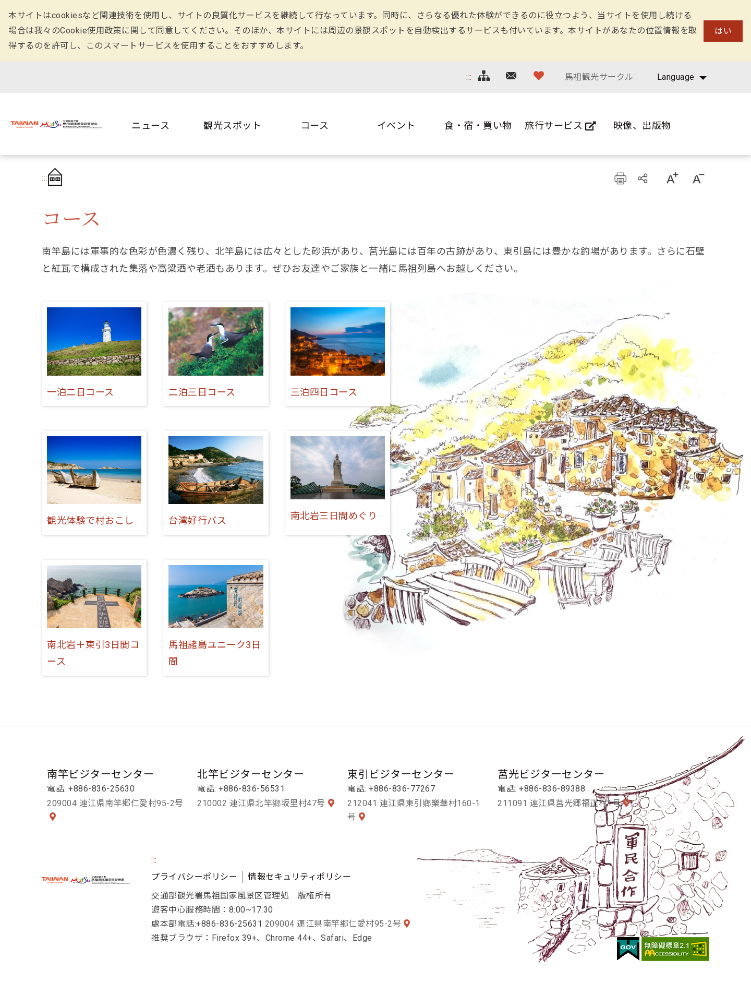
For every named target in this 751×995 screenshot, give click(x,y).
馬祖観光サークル (599, 77)
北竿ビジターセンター (250, 774)
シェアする (643, 177)
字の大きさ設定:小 (697, 177)
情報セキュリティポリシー (299, 877)
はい (723, 31)
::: (469, 77)
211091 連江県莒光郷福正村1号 (559, 803)
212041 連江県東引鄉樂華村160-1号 (413, 810)
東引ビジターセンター (400, 774)
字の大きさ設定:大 (671, 177)
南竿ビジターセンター (100, 774)
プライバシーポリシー (194, 877)
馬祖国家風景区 (85, 880)
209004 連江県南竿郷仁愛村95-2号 (115, 803)
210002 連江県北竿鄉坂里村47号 (261, 803)
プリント (620, 177)
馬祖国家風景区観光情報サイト (56, 124)
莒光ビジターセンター (551, 774)
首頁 (57, 177)
